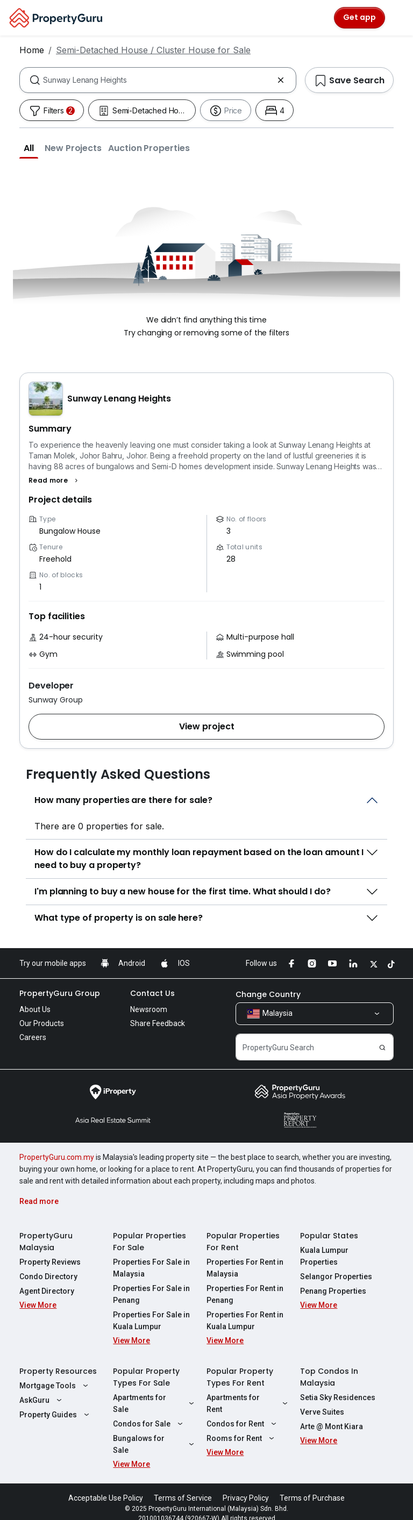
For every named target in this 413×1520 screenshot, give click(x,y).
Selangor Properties (336, 1276)
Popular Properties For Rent (243, 1241)
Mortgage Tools (55, 1386)
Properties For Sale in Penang (151, 1294)
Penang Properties (333, 1291)
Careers (32, 1037)
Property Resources (58, 1371)
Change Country (268, 994)
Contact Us (152, 993)
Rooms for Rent (241, 1438)
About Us (35, 1009)
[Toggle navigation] (398, 17)
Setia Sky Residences (337, 1397)
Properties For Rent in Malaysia (244, 1268)
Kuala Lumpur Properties (324, 1256)
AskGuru (42, 1400)
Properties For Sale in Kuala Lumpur (151, 1320)
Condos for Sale (149, 1424)
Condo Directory (48, 1276)
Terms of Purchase (312, 1486)
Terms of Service (183, 1486)
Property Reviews (50, 1262)
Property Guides (55, 1415)
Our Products (41, 1023)
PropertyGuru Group (59, 993)
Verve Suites (322, 1412)
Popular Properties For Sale (149, 1241)
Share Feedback (157, 1023)
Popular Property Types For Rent (239, 1377)
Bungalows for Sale (155, 1438)
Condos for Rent (242, 1424)
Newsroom (148, 1009)
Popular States (329, 1235)
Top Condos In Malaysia (329, 1377)
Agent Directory (46, 1291)
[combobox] (158, 80)
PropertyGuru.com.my (56, 1157)
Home (31, 50)
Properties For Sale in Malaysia (151, 1268)
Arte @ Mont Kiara (331, 1426)
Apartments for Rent (248, 1403)
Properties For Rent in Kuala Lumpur (244, 1320)
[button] (28, 148)
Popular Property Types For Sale (146, 1377)
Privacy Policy (246, 1486)
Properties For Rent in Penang (244, 1294)
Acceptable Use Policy (105, 1486)
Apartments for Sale (155, 1403)
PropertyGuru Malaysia (46, 1241)
